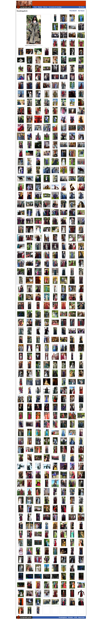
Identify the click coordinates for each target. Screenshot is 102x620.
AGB (75, 617)
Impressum (81, 617)
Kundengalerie (63, 617)
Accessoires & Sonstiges (55, 7)
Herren (45, 7)
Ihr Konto (81, 7)
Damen (40, 7)
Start (35, 7)
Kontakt (70, 617)
